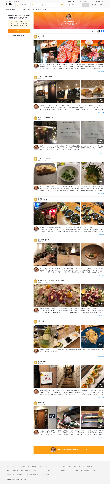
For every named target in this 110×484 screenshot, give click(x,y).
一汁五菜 (41, 402)
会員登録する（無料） (19, 36)
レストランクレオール (45, 158)
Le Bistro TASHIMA (45, 77)
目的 (85, 1)
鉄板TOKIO (42, 362)
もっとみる (100, 59)
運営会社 (14, 467)
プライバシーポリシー (44, 467)
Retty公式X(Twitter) (77, 470)
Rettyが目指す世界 (24, 467)
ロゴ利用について (25, 470)
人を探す (68, 1)
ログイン (100, 4)
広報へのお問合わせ (79, 467)
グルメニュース (99, 1)
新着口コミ (91, 1)
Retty (8, 467)
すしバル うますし (44, 240)
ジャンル (80, 1)
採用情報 (86, 470)
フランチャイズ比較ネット (33, 474)
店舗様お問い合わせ (92, 467)
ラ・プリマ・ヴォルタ (45, 117)
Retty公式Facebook (64, 470)
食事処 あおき (43, 199)
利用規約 (34, 467)
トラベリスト (45, 474)
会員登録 (94, 4)
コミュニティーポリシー (51, 470)
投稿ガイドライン (37, 470)
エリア (74, 1)
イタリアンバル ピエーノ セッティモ (51, 280)
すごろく (41, 36)
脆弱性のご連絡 (67, 467)
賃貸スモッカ (20, 474)
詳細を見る (100, 71)
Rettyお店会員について (12, 470)
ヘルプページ (95, 470)
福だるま (41, 321)
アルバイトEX (10, 474)
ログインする (19, 31)
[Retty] (9, 4)
